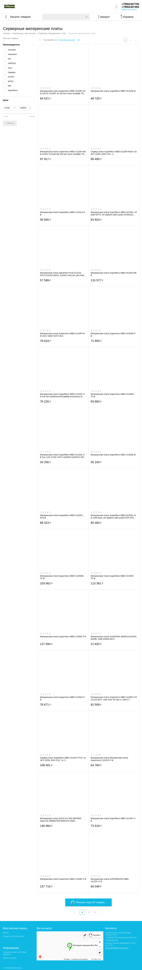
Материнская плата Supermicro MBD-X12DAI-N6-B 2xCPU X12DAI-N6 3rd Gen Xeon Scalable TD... (63, 152)
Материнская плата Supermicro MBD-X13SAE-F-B (113, 334)
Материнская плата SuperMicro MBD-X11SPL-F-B (113, 819)
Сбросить (9, 123)
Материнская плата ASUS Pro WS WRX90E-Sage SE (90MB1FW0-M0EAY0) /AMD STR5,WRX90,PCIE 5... (61, 819)
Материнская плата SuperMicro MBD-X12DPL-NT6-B (62, 516)
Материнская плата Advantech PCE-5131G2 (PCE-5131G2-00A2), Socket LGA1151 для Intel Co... (62, 274)
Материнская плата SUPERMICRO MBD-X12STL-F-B (110, 880)
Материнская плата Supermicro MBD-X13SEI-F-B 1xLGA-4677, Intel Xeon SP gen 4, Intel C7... (114, 698)
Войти (5, 932)
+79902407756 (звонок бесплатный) (121, 937)
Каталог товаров (20, 17)
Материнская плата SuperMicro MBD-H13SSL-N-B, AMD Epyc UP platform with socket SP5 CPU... (113, 516)
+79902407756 (130, 4)
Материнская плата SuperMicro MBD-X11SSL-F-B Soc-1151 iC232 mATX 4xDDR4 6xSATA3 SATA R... (62, 456)
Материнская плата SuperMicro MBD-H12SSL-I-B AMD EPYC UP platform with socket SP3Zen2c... (114, 213)
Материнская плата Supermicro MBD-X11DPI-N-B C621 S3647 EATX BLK (62, 334)
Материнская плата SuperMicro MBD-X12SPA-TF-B (112, 577)
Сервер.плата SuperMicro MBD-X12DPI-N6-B (114, 152)
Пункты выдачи (9, 958)
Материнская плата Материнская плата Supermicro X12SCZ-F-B (109, 759)
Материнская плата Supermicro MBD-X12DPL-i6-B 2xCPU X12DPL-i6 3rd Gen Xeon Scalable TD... (63, 92)
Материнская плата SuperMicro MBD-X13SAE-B (113, 455)
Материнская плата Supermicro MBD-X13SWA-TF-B (62, 577)
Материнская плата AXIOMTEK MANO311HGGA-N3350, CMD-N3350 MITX (114, 637)
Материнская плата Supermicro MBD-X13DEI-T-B (63, 879)
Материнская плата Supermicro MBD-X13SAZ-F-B (62, 698)
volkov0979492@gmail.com (116, 948)
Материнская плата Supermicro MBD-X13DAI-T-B (63, 636)
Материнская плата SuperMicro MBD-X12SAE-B (113, 91)
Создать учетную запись (13, 936)
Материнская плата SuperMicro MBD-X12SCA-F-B (63, 213)
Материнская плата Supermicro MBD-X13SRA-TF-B (112, 395)
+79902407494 (130, 7)
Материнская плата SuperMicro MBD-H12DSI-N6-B (114, 274)
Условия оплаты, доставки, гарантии (15, 953)
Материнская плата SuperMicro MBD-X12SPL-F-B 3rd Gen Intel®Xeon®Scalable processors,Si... (62, 395)
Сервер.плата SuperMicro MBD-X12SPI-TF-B (63, 759)
